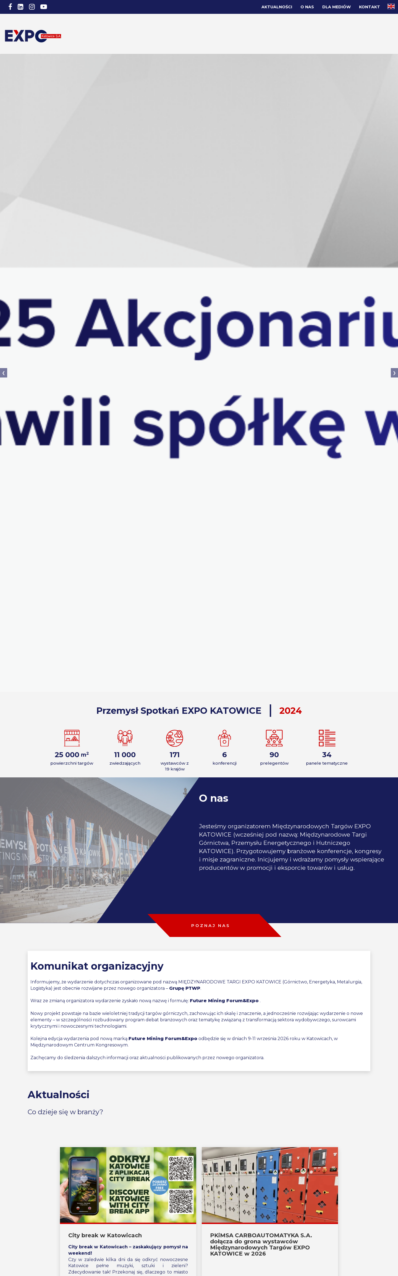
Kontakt (369, 6)
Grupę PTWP (184, 964)
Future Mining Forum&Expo (224, 977)
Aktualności (276, 6)
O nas (307, 6)
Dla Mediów (336, 6)
